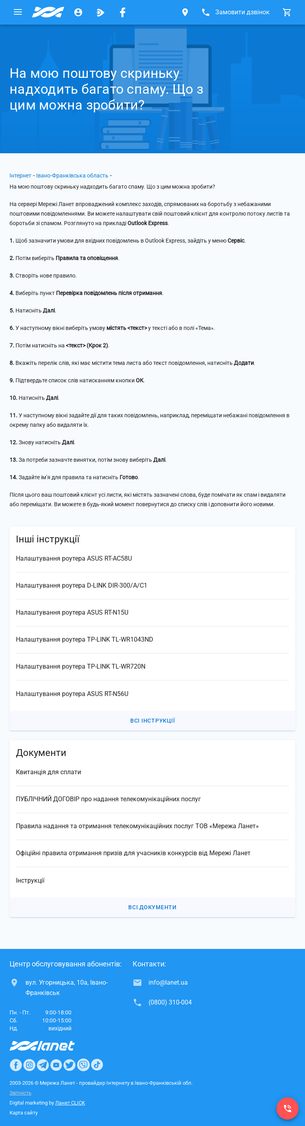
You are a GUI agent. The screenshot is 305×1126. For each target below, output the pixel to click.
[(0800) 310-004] (287, 1108)
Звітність (20, 1093)
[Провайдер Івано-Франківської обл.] (48, 12)
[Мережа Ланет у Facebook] (123, 12)
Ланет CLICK (70, 1103)
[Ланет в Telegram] (43, 1065)
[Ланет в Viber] (83, 1065)
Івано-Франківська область (72, 175)
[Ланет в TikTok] (97, 1065)
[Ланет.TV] (100, 12)
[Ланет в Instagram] (29, 1065)
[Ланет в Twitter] (69, 1065)
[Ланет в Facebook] (16, 1065)
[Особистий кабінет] (78, 12)
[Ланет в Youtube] (56, 1065)
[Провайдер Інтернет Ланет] (51, 1045)
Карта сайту (24, 1113)
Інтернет (20, 175)
